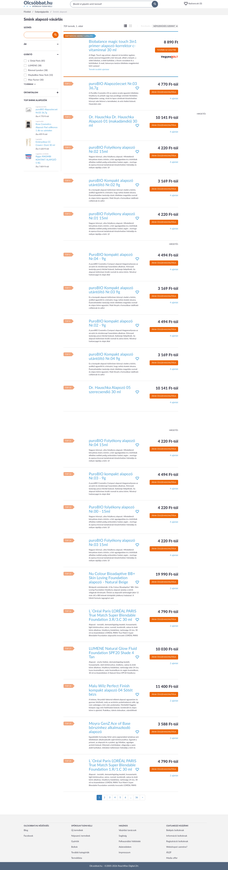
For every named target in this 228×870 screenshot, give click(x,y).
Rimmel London (35, 70)
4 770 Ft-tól (168, 84)
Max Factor (33, 80)
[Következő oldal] (142, 797)
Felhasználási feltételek (130, 841)
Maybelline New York (38, 75)
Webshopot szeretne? (176, 847)
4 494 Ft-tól (168, 255)
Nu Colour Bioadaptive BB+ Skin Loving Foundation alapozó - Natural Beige (112, 578)
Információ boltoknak (176, 836)
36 (136, 797)
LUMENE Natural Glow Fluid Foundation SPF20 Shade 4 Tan (113, 653)
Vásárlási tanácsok (127, 830)
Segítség (123, 836)
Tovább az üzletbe (166, 50)
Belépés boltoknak (175, 830)
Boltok (74, 847)
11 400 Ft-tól (167, 687)
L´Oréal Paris (34, 61)
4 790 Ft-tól (168, 612)
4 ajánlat (174, 98)
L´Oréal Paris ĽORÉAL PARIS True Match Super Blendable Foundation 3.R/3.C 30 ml (112, 615)
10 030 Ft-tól (167, 649)
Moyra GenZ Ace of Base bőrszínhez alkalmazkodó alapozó (109, 728)
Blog (26, 830)
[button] (194, 4)
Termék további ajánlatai (99, 69)
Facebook (28, 836)
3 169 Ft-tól (168, 181)
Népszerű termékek (80, 836)
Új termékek (77, 830)
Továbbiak (30, 84)
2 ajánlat (174, 588)
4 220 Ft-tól (168, 148)
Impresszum (124, 852)
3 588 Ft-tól (168, 724)
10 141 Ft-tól (167, 118)
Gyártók (75, 841)
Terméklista (76, 858)
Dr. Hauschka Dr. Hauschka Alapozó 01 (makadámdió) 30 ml (113, 121)
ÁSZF (168, 852)
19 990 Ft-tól (167, 574)
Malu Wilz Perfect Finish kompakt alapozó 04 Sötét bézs (111, 690)
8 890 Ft (171, 42)
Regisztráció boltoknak (177, 841)
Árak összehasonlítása (164, 92)
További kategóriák (80, 852)
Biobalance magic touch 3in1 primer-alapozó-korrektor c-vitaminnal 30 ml (113, 46)
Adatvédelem (125, 847)
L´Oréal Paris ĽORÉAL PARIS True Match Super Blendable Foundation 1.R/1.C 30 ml (112, 765)
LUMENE (32, 66)
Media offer (171, 858)
